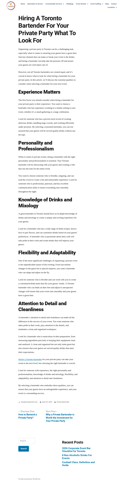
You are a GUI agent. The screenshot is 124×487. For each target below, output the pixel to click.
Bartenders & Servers (35, 4)
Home (23, 4)
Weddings (70, 4)
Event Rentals (82, 4)
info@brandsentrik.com (29, 402)
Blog (107, 4)
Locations (112, 7)
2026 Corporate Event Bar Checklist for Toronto (76, 450)
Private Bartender (63, 402)
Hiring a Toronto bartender (30, 359)
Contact (114, 4)
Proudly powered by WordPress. (29, 479)
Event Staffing (96, 4)
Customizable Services (54, 4)
